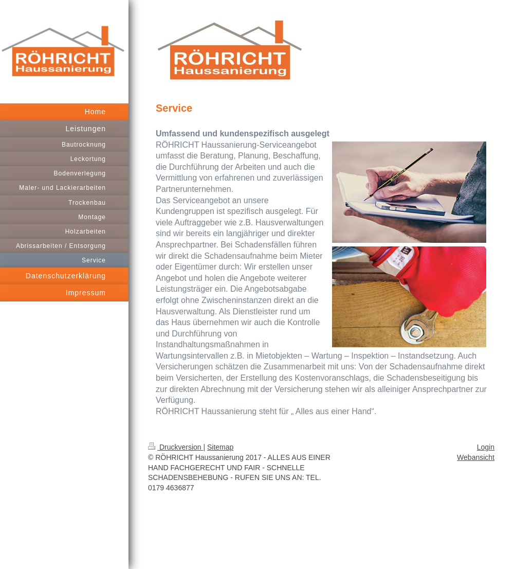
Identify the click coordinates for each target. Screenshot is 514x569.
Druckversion (175, 447)
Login (485, 447)
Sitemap (220, 447)
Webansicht (475, 457)
